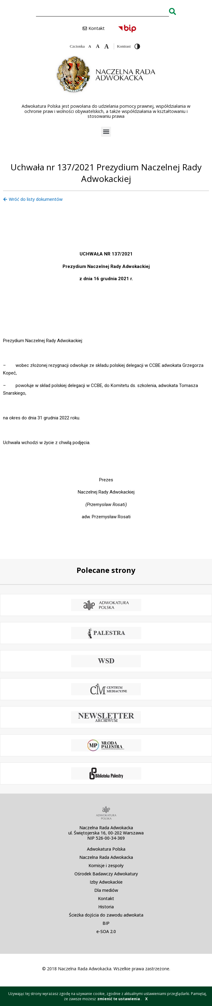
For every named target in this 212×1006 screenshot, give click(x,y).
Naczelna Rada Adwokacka (106, 857)
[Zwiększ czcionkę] (106, 46)
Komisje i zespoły (106, 865)
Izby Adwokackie (106, 882)
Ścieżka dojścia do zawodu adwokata (106, 915)
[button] (106, 132)
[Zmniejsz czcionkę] (90, 46)
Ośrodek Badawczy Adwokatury (106, 874)
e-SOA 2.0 (106, 931)
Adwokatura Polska (106, 849)
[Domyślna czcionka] (97, 46)
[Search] (172, 11)
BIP (106, 923)
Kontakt (106, 898)
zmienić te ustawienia (118, 998)
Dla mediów (106, 890)
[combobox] (102, 11)
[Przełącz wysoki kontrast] (137, 46)
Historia (106, 907)
